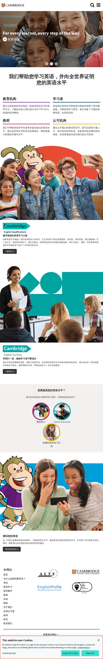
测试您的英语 (11, 549)
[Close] (98, 640)
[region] (51, 647)
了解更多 (9, 251)
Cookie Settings (9, 653)
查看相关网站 (50, 634)
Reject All (90, 653)
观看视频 (14, 39)
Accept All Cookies (70, 653)
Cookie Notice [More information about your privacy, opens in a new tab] (84, 647)
